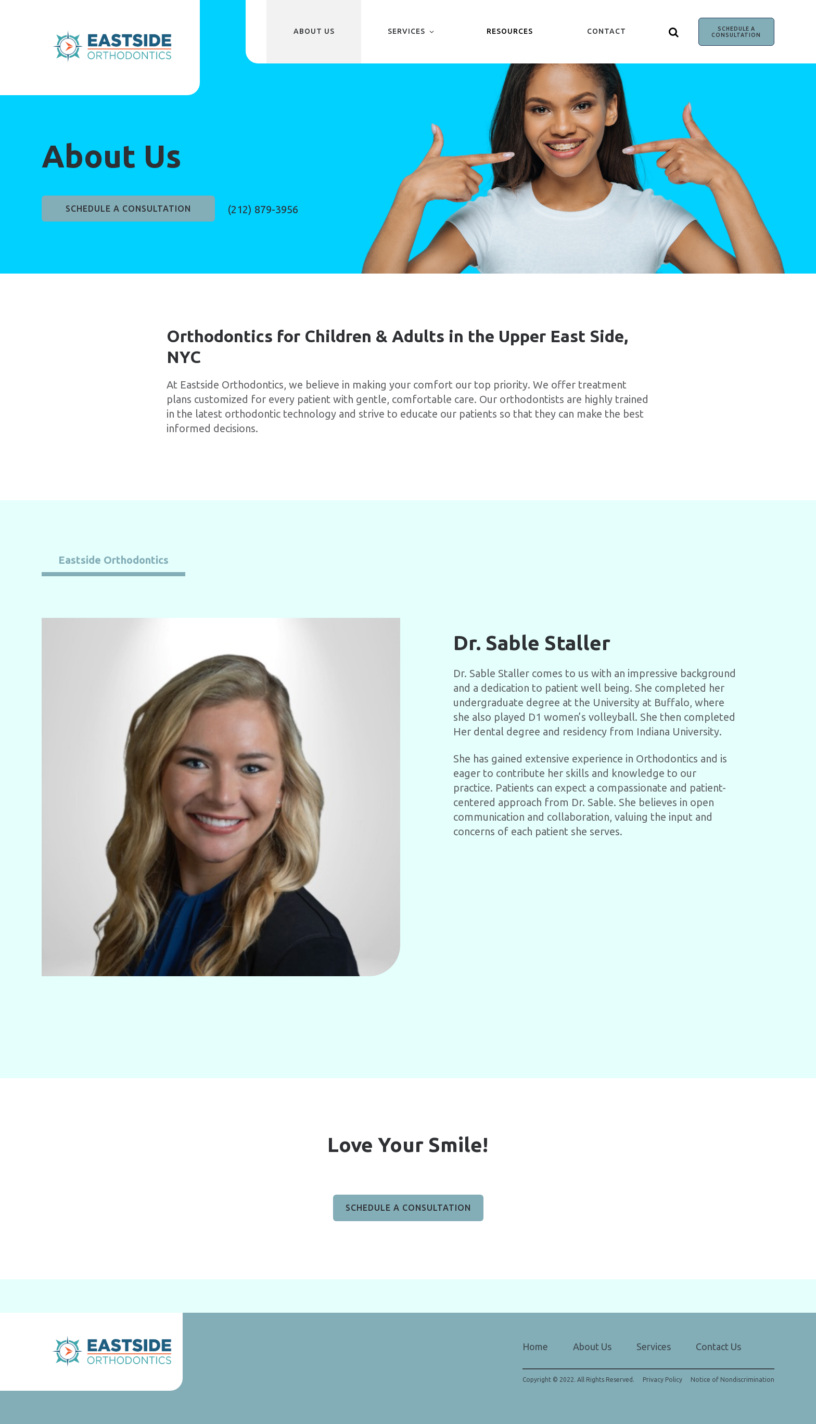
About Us (314, 31)
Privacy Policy (662, 1380)
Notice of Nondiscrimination (732, 1380)
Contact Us (718, 1346)
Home (535, 1346)
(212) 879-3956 (262, 209)
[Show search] (673, 31)
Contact (606, 31)
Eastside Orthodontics (113, 560)
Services (406, 31)
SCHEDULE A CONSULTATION (736, 31)
